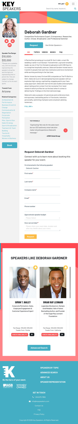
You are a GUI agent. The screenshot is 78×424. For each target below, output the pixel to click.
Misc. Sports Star (8, 120)
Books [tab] (53, 52)
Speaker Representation (52, 382)
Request (34, 45)
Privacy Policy (39, 414)
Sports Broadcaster (9, 125)
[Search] (59, 8)
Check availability (19, 334)
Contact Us (39, 406)
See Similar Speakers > (53, 45)
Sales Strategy (7, 123)
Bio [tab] (28, 52)
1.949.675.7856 (40, 397)
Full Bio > (29, 106)
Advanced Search (39, 347)
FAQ (39, 410)
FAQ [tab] (60, 52)
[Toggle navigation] (73, 4)
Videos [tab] (45, 52)
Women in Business (9, 138)
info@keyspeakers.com (40, 401)
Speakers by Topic (49, 368)
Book (9, 145)
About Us (45, 377)
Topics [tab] (37, 52)
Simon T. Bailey (23, 302)
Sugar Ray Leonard (53, 302)
